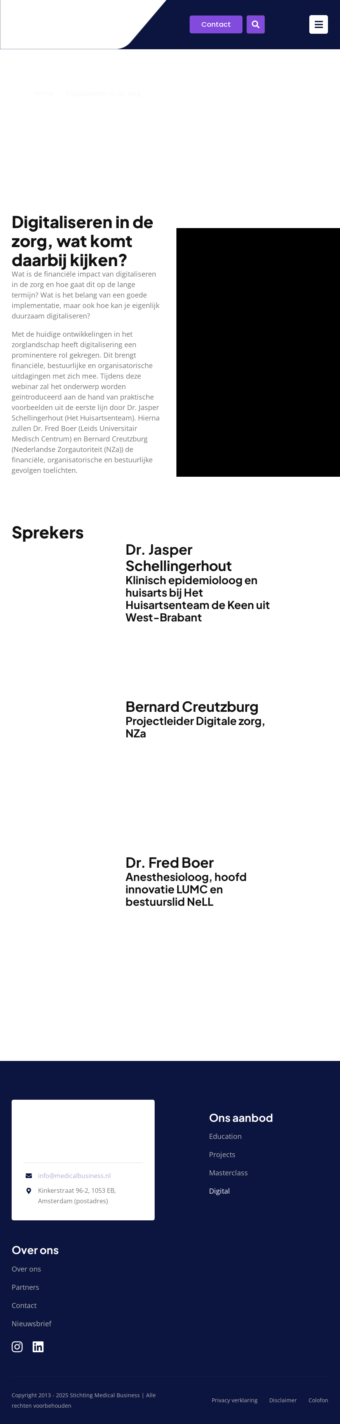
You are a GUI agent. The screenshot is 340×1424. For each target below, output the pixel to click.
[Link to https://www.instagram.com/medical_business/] (17, 1347)
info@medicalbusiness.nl (74, 1175)
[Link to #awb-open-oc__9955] (255, 24)
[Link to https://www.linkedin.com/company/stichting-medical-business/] (38, 1347)
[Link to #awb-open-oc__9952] (318, 24)
